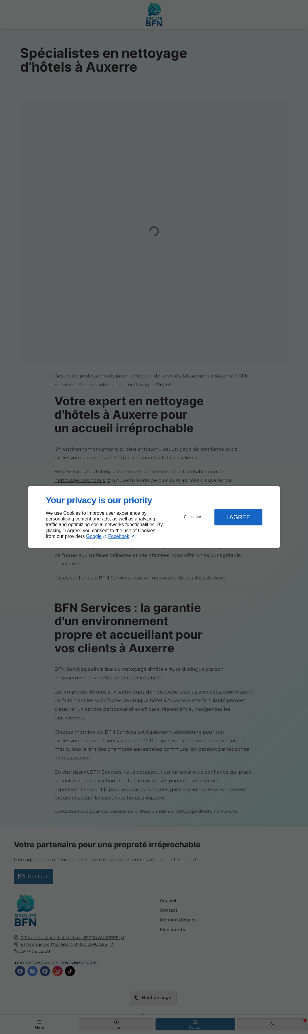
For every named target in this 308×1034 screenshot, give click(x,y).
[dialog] (154, 517)
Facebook (118, 536)
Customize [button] (192, 517)
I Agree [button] (238, 517)
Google (94, 536)
